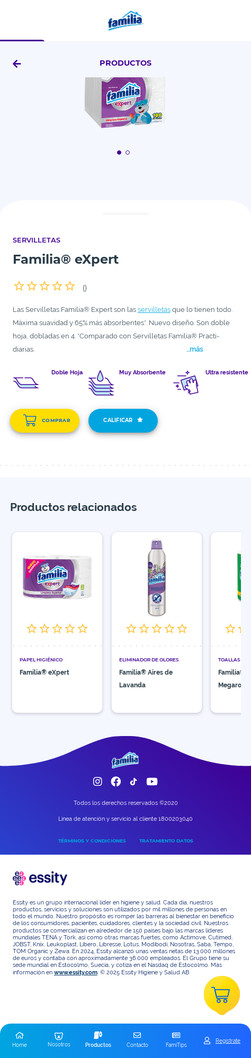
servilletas (154, 309)
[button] (19, 1040)
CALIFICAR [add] (123, 420)
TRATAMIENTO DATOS (166, 841)
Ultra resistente (226, 373)
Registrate (228, 1040)
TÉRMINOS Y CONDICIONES (92, 841)
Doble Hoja (67, 373)
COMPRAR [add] (46, 420)
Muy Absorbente (142, 373)
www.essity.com (75, 972)
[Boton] (121, 152)
